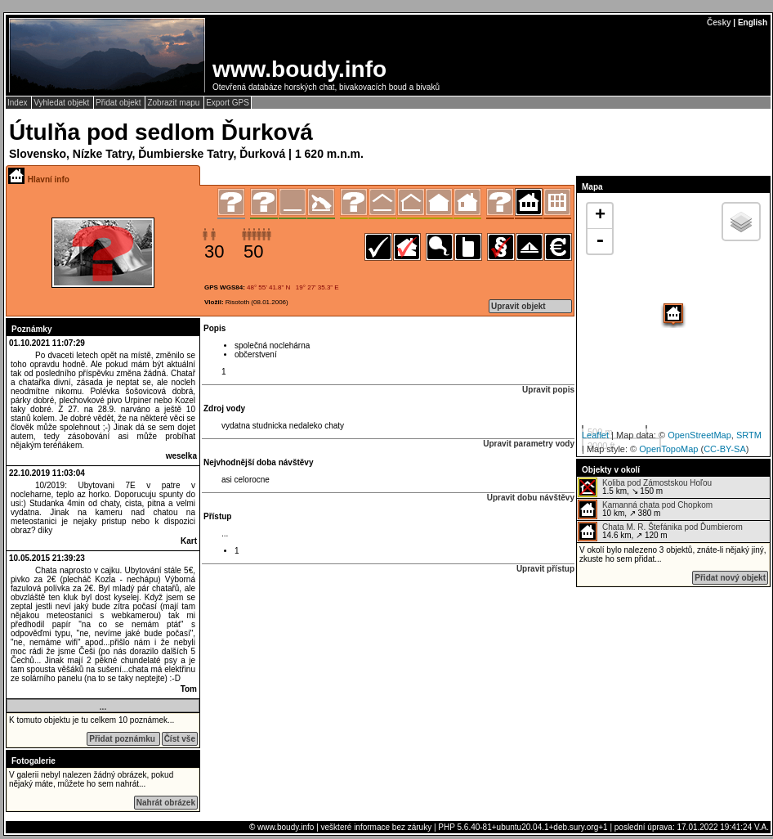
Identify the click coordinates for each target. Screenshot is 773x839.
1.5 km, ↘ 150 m (645, 487)
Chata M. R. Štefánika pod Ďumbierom (672, 527)
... (103, 706)
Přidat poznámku (123, 738)
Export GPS (227, 102)
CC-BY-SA (725, 449)
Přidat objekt (119, 102)
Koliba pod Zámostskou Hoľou (657, 482)
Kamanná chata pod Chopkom (657, 504)
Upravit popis (548, 389)
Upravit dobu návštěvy (530, 497)
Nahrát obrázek (165, 802)
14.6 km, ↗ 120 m (660, 531)
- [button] (599, 241)
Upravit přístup (545, 568)
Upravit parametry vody (528, 443)
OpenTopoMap (668, 449)
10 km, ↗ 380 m (645, 509)
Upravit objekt (518, 306)
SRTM (749, 435)
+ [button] (600, 216)
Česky (719, 22)
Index (18, 102)
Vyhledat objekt (63, 102)
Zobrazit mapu (174, 102)
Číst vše (179, 738)
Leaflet (595, 435)
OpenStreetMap (699, 435)
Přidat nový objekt (730, 577)
